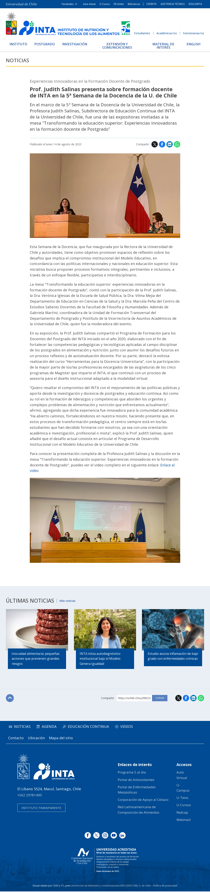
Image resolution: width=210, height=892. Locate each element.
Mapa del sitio (62, 738)
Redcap (182, 813)
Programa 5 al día (132, 773)
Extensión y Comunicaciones (119, 46)
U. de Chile (145, 886)
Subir (10, 699)
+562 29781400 (29, 795)
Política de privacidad (165, 886)
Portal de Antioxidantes (136, 780)
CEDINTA (151, 4)
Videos (130, 727)
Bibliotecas (134, 4)
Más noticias (68, 600)
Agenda (51, 727)
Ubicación (37, 738)
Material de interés (163, 46)
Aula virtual (89, 4)
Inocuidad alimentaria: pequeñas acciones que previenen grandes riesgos (36, 659)
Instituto (19, 44)
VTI (62, 886)
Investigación (77, 44)
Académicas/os (166, 33)
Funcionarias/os (193, 33)
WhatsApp (177, 144)
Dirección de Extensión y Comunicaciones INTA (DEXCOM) (105, 886)
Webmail (183, 820)
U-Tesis (182, 798)
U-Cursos (105, 4)
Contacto (16, 738)
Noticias (18, 60)
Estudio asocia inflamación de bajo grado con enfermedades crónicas (170, 659)
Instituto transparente (41, 808)
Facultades (68, 4)
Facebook (162, 144)
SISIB (55, 886)
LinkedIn (169, 144)
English (193, 44)
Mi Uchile (119, 4)
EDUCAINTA (195, 4)
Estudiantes (142, 33)
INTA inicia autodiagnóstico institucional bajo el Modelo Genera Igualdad (100, 659)
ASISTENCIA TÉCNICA (173, 4)
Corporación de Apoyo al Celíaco (143, 800)
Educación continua (91, 727)
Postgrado (46, 44)
